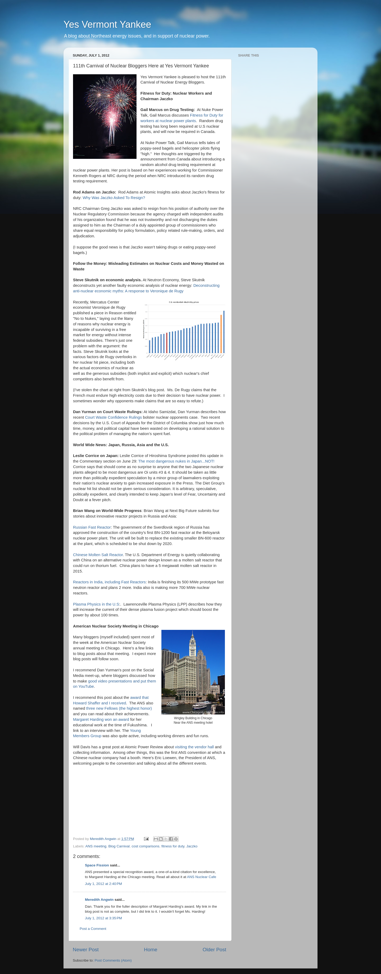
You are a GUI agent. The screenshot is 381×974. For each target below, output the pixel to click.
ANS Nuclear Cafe (201, 877)
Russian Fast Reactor (92, 527)
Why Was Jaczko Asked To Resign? (114, 198)
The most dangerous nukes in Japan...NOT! (176, 461)
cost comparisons (145, 846)
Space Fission (97, 865)
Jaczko (191, 846)
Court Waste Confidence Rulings (114, 417)
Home (150, 949)
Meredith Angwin (99, 900)
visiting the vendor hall (194, 747)
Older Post (214, 949)
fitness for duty (172, 846)
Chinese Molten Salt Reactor (98, 555)
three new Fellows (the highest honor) (119, 708)
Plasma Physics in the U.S (96, 604)
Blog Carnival (119, 846)
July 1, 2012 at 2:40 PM (103, 884)
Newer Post (86, 949)
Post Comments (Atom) (113, 960)
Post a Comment (93, 929)
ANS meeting (96, 846)
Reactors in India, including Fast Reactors (109, 582)
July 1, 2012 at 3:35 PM (103, 918)
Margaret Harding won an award (101, 719)
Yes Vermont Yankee (107, 24)
